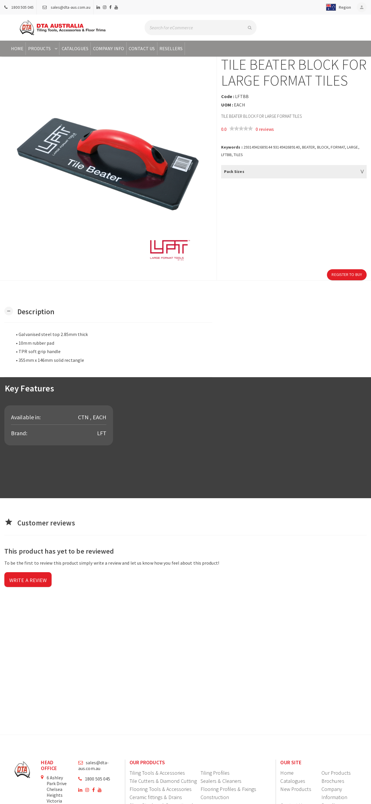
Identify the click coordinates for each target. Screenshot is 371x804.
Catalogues (75, 48)
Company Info (108, 48)
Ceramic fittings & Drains (156, 797)
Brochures (332, 781)
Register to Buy (347, 274)
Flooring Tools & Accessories (161, 789)
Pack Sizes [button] (234, 171)
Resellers (171, 48)
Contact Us (142, 48)
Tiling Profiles (215, 772)
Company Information (334, 793)
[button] (337, 7)
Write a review (28, 580)
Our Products (336, 772)
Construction (215, 797)
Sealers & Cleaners (221, 781)
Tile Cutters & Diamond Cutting (163, 781)
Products (43, 48)
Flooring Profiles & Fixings (229, 789)
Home (17, 48)
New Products (295, 789)
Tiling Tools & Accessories (157, 772)
